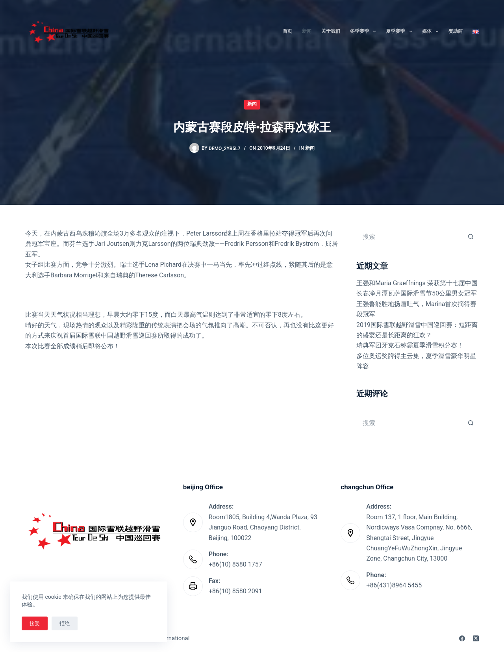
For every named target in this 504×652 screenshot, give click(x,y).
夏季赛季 (400, 31)
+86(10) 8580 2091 (235, 591)
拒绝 (64, 623)
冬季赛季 (364, 31)
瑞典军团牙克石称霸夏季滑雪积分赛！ (409, 345)
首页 (287, 31)
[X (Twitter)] (476, 638)
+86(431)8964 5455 (394, 585)
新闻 (306, 31)
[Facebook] (462, 638)
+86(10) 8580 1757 (235, 564)
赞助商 (455, 31)
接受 (35, 623)
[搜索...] (409, 236)
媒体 (432, 31)
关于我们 (330, 31)
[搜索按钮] (471, 236)
